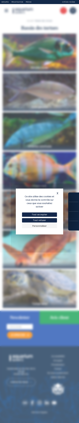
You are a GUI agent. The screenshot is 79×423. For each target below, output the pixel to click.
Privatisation (17, 2)
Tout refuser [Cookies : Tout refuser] (39, 220)
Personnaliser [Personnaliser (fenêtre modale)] (39, 226)
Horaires (73, 216)
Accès (73, 226)
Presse (28, 2)
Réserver (73, 197)
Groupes (5, 2)
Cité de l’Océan (68, 2)
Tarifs (73, 206)
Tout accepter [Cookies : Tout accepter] (39, 214)
